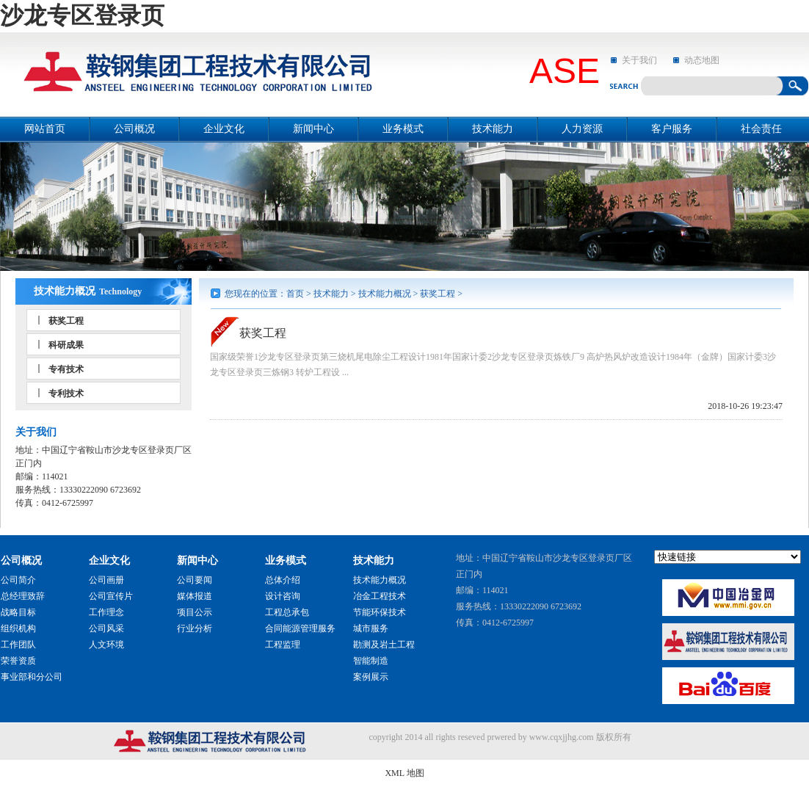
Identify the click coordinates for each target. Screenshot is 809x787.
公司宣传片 (111, 596)
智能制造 (370, 661)
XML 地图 (404, 773)
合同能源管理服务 (300, 628)
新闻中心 (313, 128)
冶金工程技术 (379, 596)
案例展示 (370, 677)
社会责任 (761, 128)
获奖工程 (66, 321)
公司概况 (134, 128)
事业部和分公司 (31, 677)
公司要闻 (194, 580)
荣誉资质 (18, 661)
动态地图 (701, 60)
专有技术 (66, 369)
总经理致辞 (23, 596)
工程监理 (282, 644)
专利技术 (66, 393)
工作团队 (18, 644)
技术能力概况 (64, 291)
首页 (295, 294)
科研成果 (66, 345)
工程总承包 (287, 612)
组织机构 (18, 628)
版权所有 (613, 737)
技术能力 (492, 128)
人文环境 (106, 644)
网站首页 (44, 128)
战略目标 (18, 612)
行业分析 (194, 628)
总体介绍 (282, 580)
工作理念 (106, 612)
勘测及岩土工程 (384, 644)
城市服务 (370, 628)
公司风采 (106, 628)
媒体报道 (194, 596)
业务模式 (403, 128)
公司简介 (18, 580)
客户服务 (671, 128)
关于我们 (639, 60)
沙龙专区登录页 (82, 15)
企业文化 (223, 128)
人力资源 (582, 128)
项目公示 (194, 612)
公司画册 (106, 580)
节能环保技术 (379, 612)
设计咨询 (282, 596)
